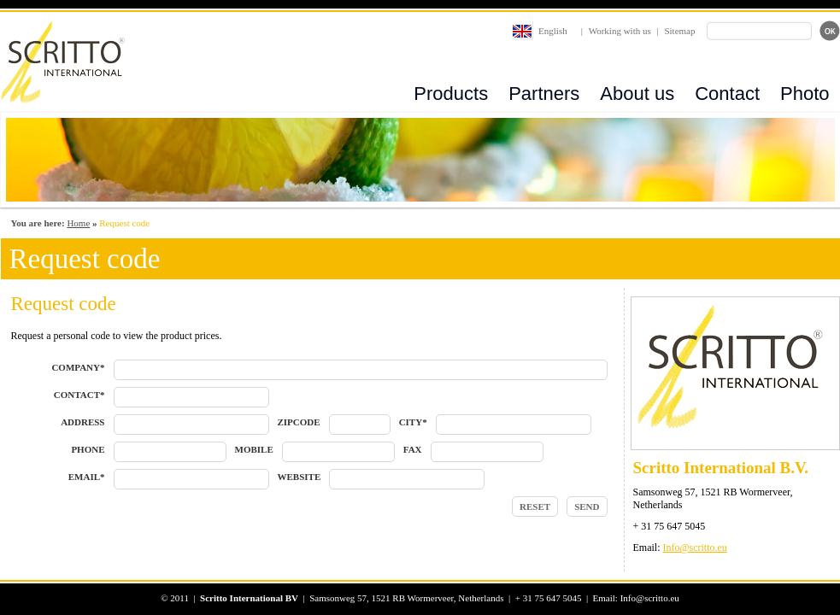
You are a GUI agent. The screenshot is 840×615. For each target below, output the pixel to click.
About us (637, 93)
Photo (805, 93)
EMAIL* (86, 477)
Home (78, 223)
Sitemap (679, 31)
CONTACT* (79, 395)
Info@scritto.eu (695, 548)
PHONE (87, 449)
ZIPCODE (299, 422)
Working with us (620, 31)
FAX (412, 449)
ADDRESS (82, 422)
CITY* (413, 422)
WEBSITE (299, 477)
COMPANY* (77, 367)
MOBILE (254, 449)
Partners (543, 93)
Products (451, 93)
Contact (727, 93)
